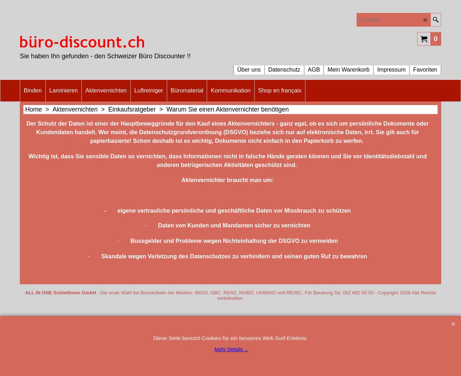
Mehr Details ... (231, 349)
